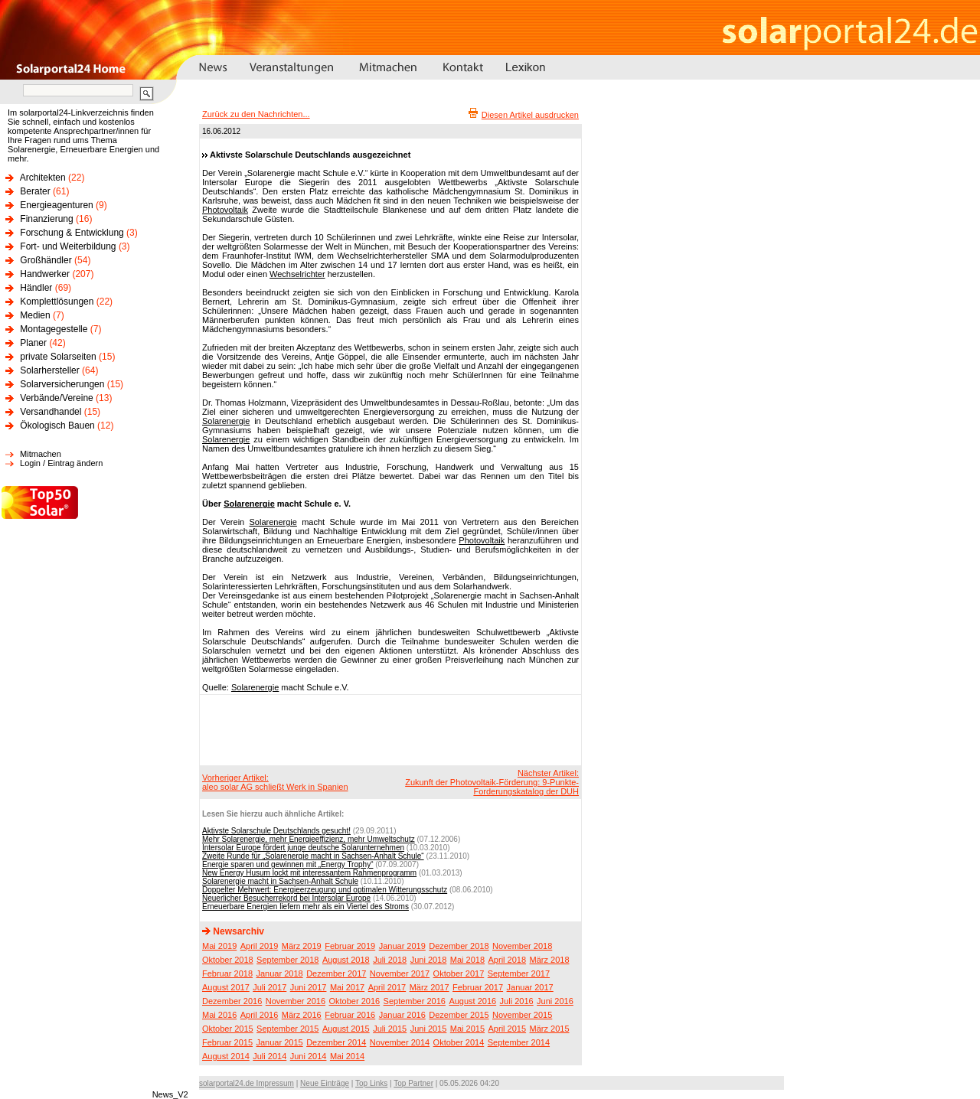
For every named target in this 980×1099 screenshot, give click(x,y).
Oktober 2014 (459, 1042)
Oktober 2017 (459, 973)
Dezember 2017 (336, 973)
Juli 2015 (390, 1028)
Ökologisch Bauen (57, 425)
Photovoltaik (225, 209)
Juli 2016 (517, 1001)
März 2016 (302, 1014)
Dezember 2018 (458, 946)
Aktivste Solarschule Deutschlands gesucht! (276, 831)
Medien (35, 315)
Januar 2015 (279, 1042)
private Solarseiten (58, 356)
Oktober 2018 (227, 959)
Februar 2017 (477, 987)
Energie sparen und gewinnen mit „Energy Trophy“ (287, 864)
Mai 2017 (347, 987)
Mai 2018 (467, 959)
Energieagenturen (56, 205)
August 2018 (346, 959)
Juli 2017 (269, 987)
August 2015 (346, 1028)
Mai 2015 (467, 1028)
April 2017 (387, 987)
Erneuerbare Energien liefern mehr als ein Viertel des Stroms (305, 906)
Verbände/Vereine (56, 398)
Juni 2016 (555, 1001)
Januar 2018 (279, 973)
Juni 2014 (308, 1056)
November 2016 (295, 1001)
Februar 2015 (227, 1042)
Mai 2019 (219, 946)
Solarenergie (226, 421)
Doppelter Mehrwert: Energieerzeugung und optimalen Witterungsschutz (324, 889)
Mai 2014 (347, 1056)
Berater (35, 191)
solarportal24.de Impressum (246, 1083)
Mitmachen (40, 453)
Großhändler (45, 260)
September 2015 (287, 1028)
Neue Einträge (324, 1083)
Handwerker (45, 274)
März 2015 (550, 1028)
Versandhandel (50, 411)
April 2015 (507, 1028)
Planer (33, 343)
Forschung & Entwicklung (71, 232)
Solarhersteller (49, 370)
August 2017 (226, 987)
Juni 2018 (428, 959)
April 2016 (259, 1014)
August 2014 (226, 1056)
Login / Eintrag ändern (61, 463)
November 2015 (522, 1014)
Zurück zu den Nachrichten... (256, 114)
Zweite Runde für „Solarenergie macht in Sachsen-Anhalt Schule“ (313, 856)
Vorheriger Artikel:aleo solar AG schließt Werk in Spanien (275, 782)
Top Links (371, 1083)
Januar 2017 (530, 987)
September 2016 (415, 1001)
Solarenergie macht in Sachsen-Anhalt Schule (280, 881)
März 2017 (429, 987)
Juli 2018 (390, 959)
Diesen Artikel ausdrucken (530, 114)
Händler (36, 287)
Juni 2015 (428, 1028)
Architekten (43, 177)
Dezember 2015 (458, 1014)
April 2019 (259, 946)
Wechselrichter (297, 274)
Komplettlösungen (56, 301)
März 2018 (550, 959)
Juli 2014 (269, 1056)
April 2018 (507, 959)
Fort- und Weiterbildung (68, 246)
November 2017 (400, 973)
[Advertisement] (388, 729)
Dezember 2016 (232, 1001)
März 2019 (302, 946)
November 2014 (400, 1042)
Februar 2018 (227, 973)
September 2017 (519, 973)
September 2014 (519, 1042)
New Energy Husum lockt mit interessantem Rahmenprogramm (309, 873)
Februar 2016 (350, 1014)
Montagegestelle (53, 329)
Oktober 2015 (227, 1028)
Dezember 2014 (336, 1042)
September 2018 (287, 959)
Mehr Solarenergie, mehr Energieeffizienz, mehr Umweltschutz (308, 839)
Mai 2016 (219, 1014)
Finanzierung (46, 219)
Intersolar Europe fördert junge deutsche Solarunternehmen (303, 847)
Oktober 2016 (354, 1001)
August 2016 (472, 1001)
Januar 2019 (402, 946)
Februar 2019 (350, 946)
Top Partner (413, 1083)
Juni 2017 (308, 987)
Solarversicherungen (62, 384)
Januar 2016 (402, 1014)
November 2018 (522, 946)
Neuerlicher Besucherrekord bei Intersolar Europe (286, 898)
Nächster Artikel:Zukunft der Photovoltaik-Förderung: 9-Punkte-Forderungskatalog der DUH (492, 782)
